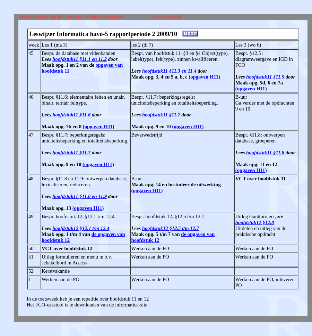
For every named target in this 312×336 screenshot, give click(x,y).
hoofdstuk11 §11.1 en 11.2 (79, 59)
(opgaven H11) (204, 77)
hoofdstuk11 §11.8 (265, 152)
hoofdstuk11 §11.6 (71, 114)
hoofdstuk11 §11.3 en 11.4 (169, 71)
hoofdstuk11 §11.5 (265, 77)
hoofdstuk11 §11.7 (161, 114)
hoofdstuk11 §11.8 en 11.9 (79, 196)
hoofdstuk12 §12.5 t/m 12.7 (170, 228)
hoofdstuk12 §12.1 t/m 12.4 (80, 228)
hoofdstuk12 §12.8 (254, 222)
